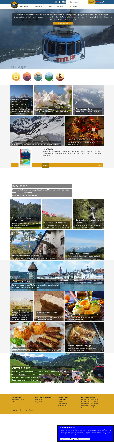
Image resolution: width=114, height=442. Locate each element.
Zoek (91, 2)
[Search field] (81, 2)
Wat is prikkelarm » (63, 23)
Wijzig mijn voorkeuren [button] (83, 439)
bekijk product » (97, 165)
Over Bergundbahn (18, 427)
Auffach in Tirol (32, 408)
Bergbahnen (39, 429)
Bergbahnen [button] (24, 6)
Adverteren (38, 427)
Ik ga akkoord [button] (64, 439)
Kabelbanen (31, 195)
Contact (14, 429)
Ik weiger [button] (72, 439)
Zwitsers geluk (32, 316)
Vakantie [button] (60, 6)
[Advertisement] (57, 274)
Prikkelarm (73, 6)
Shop (50, 6)
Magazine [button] (38, 6)
